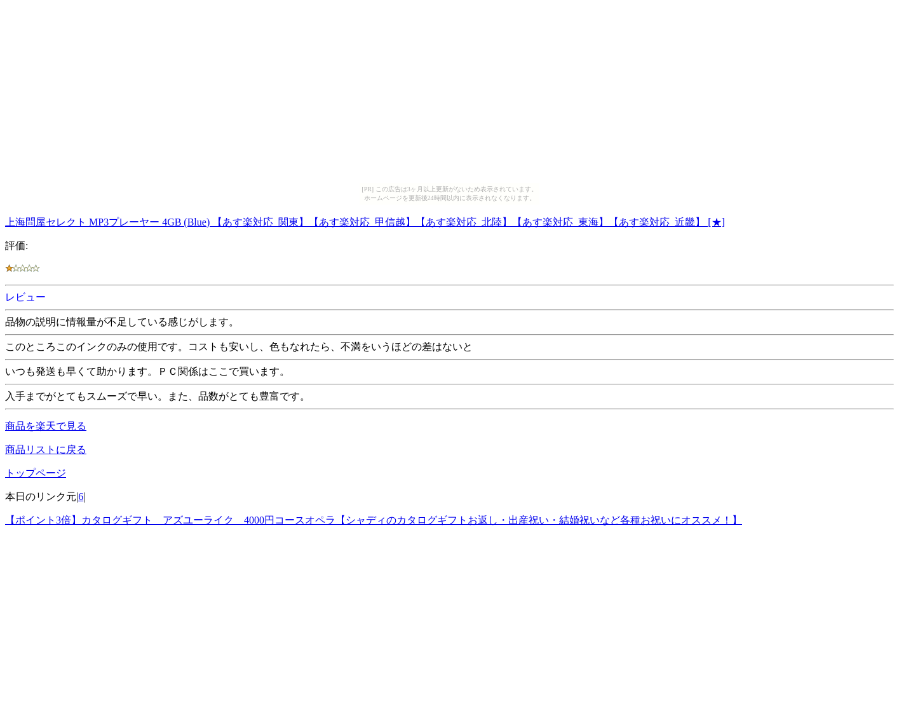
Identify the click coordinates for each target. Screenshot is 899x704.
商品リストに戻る (45, 449)
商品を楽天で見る (45, 426)
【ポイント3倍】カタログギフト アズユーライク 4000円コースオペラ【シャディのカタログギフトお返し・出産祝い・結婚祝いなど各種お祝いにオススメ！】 (373, 520)
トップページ (35, 473)
